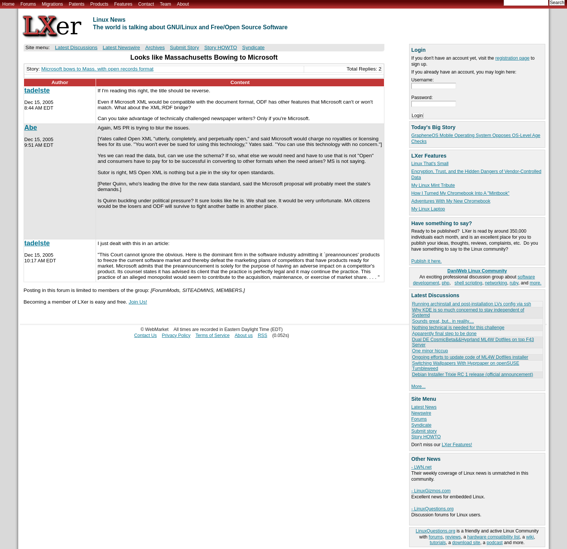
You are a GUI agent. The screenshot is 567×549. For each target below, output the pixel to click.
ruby (514, 283)
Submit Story (184, 47)
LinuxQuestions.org (435, 531)
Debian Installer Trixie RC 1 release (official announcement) (472, 374)
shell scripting (468, 283)
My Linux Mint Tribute (433, 185)
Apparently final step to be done (444, 333)
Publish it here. (426, 261)
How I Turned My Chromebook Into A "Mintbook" (460, 193)
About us (244, 335)
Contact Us (145, 335)
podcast (495, 542)
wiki (530, 537)
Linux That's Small (429, 163)
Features (123, 4)
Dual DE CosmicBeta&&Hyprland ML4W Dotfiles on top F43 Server (473, 342)
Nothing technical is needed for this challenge (458, 327)
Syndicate (421, 425)
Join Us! (138, 302)
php (445, 283)
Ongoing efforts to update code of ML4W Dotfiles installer (470, 357)
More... (418, 386)
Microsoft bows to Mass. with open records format (97, 69)
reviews (452, 537)
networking (496, 283)
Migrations (52, 4)
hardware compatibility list (493, 537)
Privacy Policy (176, 335)
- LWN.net (421, 467)
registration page (512, 58)
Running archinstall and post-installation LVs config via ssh (471, 304)
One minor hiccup (430, 350)
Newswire (421, 413)
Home (8, 4)
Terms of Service (212, 335)
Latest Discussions (76, 47)
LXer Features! (457, 444)
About (183, 4)
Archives (155, 47)
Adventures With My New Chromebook (450, 201)
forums (435, 537)
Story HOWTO (426, 436)
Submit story (424, 431)
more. (536, 283)
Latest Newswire (121, 47)
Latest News (423, 407)
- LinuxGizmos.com (431, 490)
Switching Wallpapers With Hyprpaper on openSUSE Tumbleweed (465, 366)
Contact (146, 4)
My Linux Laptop (428, 209)
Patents (77, 4)
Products (99, 4)
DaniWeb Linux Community (477, 271)
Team (165, 4)
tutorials (438, 542)
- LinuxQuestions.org (432, 508)
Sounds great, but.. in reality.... (443, 321)
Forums (28, 4)
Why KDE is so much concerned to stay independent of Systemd (468, 312)
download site (466, 542)
